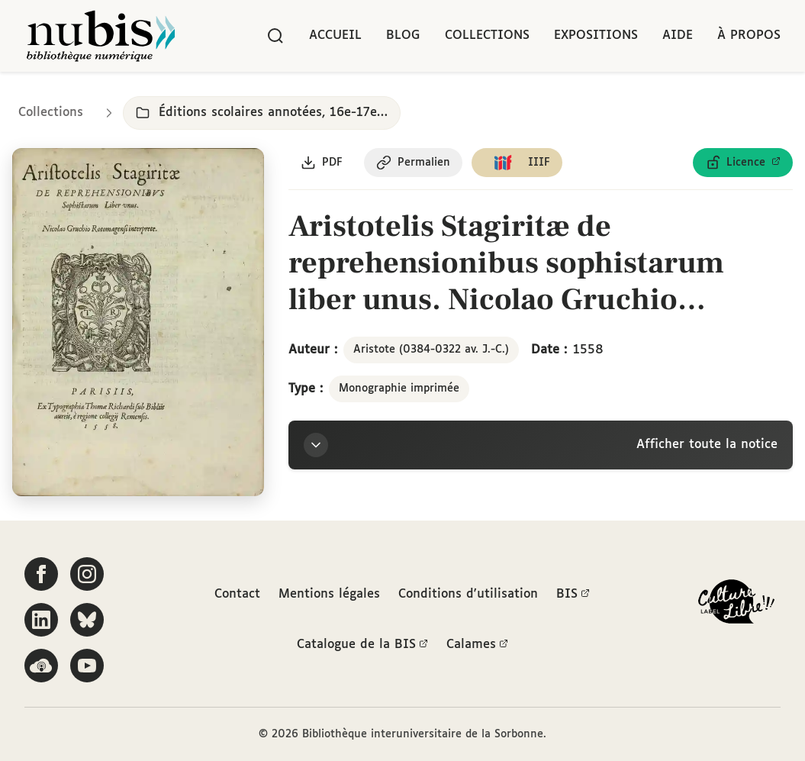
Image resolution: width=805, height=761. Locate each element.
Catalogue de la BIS (362, 645)
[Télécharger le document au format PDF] (321, 162)
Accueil (335, 35)
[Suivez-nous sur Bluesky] (87, 620)
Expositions (596, 35)
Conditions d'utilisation (468, 594)
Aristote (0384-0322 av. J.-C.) (431, 349)
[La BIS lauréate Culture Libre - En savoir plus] (736, 605)
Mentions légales (329, 594)
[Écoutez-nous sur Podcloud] (41, 665)
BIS (573, 595)
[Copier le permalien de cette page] (413, 162)
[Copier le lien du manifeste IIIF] (517, 162)
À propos (749, 35)
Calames (477, 645)
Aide (677, 35)
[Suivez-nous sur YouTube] (87, 665)
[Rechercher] (275, 36)
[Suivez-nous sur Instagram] (87, 574)
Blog (403, 35)
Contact (237, 594)
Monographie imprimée (399, 389)
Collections (487, 35)
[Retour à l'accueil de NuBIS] (100, 36)
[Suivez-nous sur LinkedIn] (41, 620)
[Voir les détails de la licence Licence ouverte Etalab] (743, 162)
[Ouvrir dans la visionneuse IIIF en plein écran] (138, 322)
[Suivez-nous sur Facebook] (41, 574)
